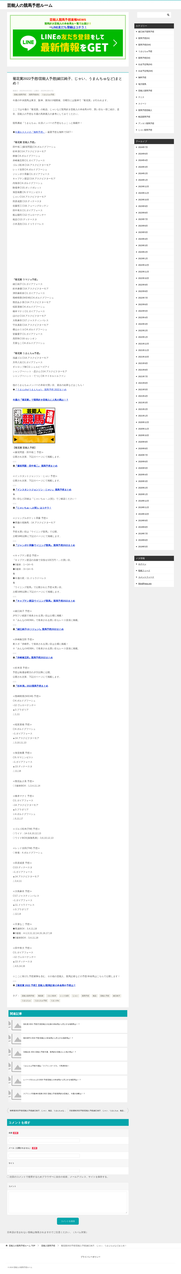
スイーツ (142, 104)
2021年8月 (143, 370)
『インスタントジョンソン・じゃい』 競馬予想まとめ (43, 489)
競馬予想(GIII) (144, 45)
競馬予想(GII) (144, 58)
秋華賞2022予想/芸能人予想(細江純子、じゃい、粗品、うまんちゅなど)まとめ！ (39, 1111)
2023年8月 (143, 213)
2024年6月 (143, 154)
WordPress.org (144, 583)
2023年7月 (143, 219)
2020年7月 (143, 455)
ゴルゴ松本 (51, 996)
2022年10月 (143, 278)
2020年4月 (143, 474)
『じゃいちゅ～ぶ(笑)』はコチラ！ (33, 508)
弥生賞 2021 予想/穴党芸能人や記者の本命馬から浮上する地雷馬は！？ (51, 1024)
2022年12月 (143, 265)
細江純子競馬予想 (146, 31)
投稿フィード (144, 570)
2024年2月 (143, 173)
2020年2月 (143, 488)
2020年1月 (143, 494)
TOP (22, 1246)
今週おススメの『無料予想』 (30, 132)
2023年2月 (143, 252)
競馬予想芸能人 (145, 110)
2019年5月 (143, 546)
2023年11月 (143, 193)
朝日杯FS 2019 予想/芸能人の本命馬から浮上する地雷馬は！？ (48, 1038)
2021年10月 (143, 357)
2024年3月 (143, 167)
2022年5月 (143, 311)
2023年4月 (143, 239)
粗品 (94, 996)
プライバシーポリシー (90, 1257)
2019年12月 (143, 501)
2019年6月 (143, 540)
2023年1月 (143, 258)
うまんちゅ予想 (48, 95)
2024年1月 (143, 180)
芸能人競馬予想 (20, 95)
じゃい (75, 996)
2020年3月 (143, 481)
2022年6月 (143, 304)
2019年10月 (143, 514)
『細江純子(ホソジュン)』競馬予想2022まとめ (39, 629)
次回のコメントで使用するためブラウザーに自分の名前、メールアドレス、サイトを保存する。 (59, 1177)
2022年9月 (143, 285)
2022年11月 (143, 272)
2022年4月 (143, 317)
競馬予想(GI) (34, 95)
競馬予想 (85, 996)
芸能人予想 (104, 996)
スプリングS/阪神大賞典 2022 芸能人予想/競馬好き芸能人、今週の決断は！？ (54, 1094)
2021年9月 (143, 363)
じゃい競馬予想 (145, 130)
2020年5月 (143, 468)
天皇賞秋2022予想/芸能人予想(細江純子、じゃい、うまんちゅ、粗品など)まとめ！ (99, 1111)
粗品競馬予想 (144, 117)
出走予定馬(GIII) (145, 71)
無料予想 (142, 77)
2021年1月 (143, 416)
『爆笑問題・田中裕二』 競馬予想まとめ (36, 466)
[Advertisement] (68, 252)
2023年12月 (143, 186)
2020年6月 (143, 461)
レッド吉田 (64, 996)
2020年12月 (143, 422)
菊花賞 (40, 996)
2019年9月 (143, 520)
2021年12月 (143, 344)
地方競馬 (142, 84)
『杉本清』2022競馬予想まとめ (31, 686)
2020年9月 (143, 442)
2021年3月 (143, 402)
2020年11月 (143, 429)
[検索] (154, 15)
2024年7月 (143, 147)
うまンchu (55, 1001)
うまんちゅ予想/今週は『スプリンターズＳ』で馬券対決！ (46, 1066)
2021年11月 (143, 350)
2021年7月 (143, 376)
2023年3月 (143, 245)
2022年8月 (143, 291)
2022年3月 (143, 324)
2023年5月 (143, 232)
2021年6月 (143, 383)
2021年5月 (143, 389)
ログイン (142, 564)
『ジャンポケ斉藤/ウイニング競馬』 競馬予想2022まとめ (45, 545)
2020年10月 (143, 435)
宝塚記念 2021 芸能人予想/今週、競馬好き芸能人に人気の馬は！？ (49, 1052)
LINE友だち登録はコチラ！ (69, 27)
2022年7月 (143, 298)
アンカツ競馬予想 (146, 123)
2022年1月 (143, 337)
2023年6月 (143, 226)
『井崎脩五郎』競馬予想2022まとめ (34, 657)
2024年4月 (143, 160)
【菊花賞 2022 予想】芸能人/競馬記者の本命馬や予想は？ (45, 985)
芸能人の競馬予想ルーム (30, 5)
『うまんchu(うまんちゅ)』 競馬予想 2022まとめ (40, 389)
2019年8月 (143, 527)
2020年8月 (143, 448)
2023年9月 (143, 206)
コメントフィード (146, 577)
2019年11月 (143, 507)
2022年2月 (143, 330)
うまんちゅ (26, 1001)
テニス (141, 97)
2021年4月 (143, 396)
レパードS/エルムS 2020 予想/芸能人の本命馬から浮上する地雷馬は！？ (52, 1080)
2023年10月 (143, 200)
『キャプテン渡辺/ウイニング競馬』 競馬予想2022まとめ (45, 601)
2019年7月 (143, 533)
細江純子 (116, 996)
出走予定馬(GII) (145, 64)
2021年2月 (143, 409)
